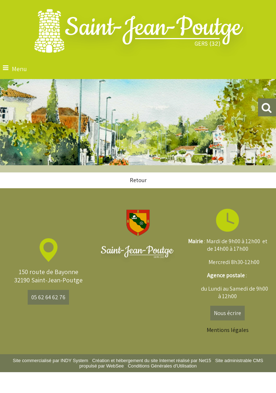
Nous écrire (227, 313)
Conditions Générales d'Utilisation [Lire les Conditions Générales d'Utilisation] (162, 366)
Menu (19, 69)
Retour (138, 180)
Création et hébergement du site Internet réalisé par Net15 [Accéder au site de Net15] (151, 360)
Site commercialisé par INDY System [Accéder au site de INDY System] (50, 360)
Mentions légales (228, 330)
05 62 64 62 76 (48, 297)
